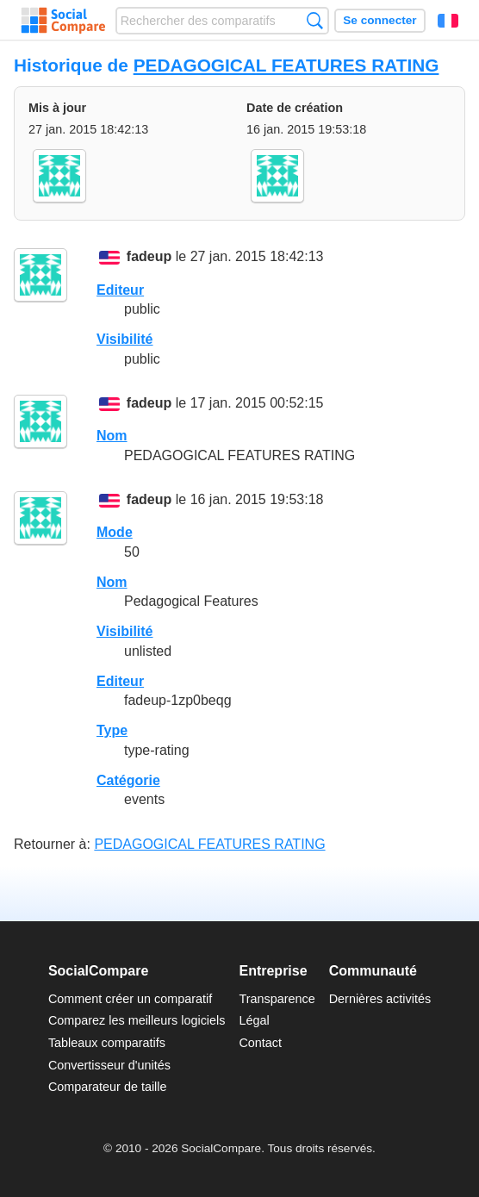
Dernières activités (380, 999)
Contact (260, 1043)
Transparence (276, 999)
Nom (112, 435)
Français (448, 21)
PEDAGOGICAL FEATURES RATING (286, 65)
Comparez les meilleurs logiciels (137, 1020)
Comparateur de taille (107, 1087)
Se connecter (379, 20)
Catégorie (128, 780)
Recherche (315, 20)
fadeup (149, 257)
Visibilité (124, 339)
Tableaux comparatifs (106, 1043)
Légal (254, 1020)
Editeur (120, 290)
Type (112, 730)
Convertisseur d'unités (109, 1065)
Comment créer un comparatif (130, 999)
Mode (114, 532)
